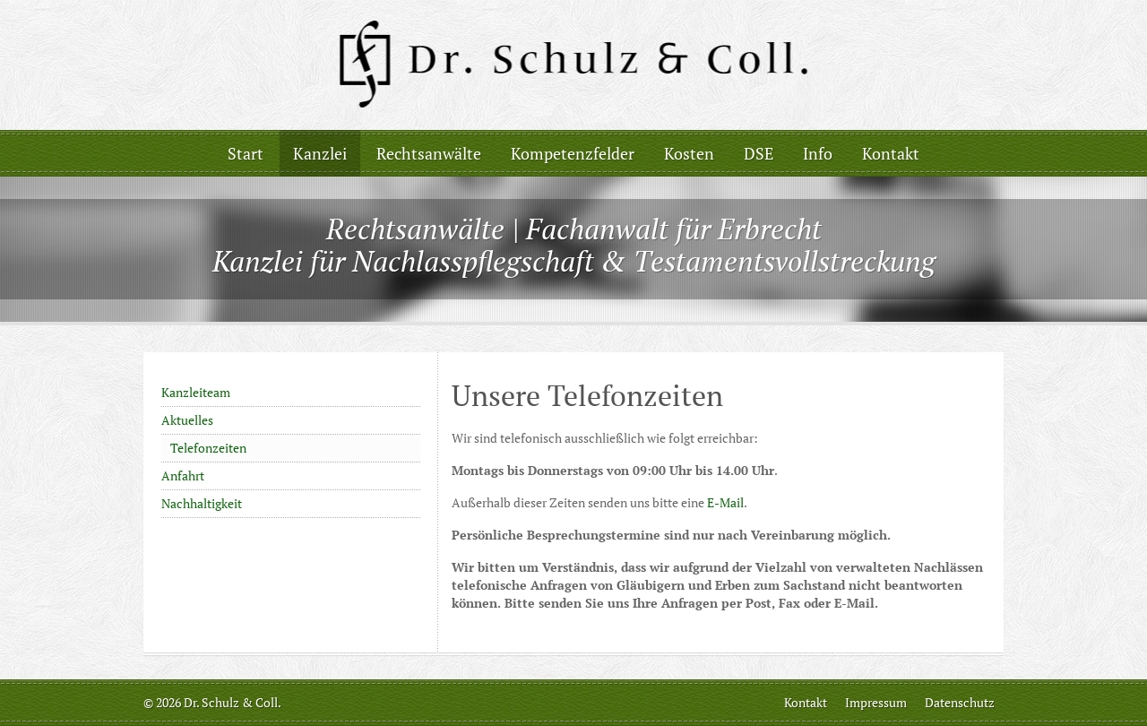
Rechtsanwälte (428, 153)
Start (245, 153)
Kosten (689, 153)
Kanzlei (320, 153)
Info (817, 153)
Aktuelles (187, 419)
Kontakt (890, 153)
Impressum (876, 702)
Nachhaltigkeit (201, 503)
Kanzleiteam (195, 392)
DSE (758, 153)
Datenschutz (960, 702)
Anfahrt (182, 475)
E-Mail (725, 502)
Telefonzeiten (208, 447)
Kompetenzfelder (572, 153)
